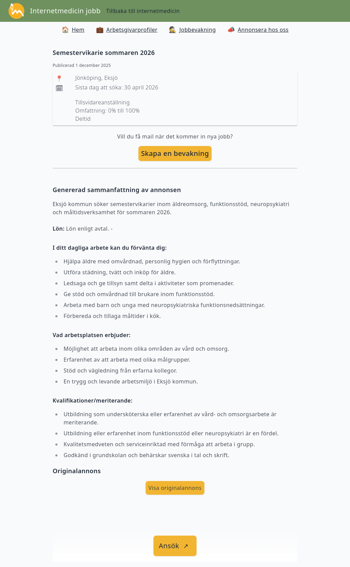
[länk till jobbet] (175, 546)
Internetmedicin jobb (65, 10)
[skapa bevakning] (175, 153)
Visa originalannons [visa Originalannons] (175, 488)
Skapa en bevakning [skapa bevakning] (175, 153)
